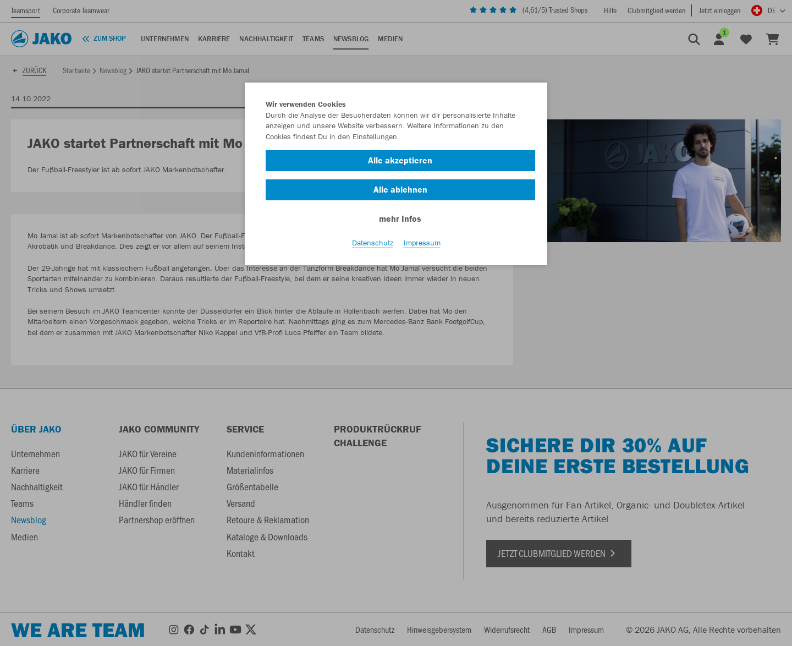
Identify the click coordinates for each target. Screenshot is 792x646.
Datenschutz (372, 243)
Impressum (422, 243)
